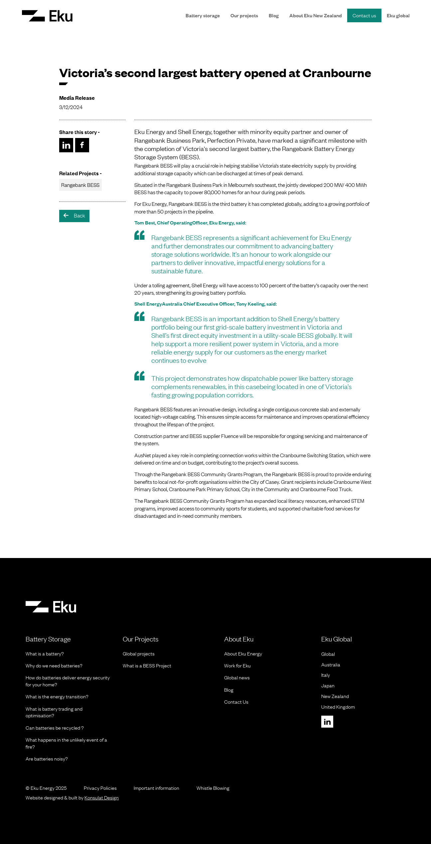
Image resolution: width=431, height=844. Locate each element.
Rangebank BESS (80, 184)
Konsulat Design (101, 797)
